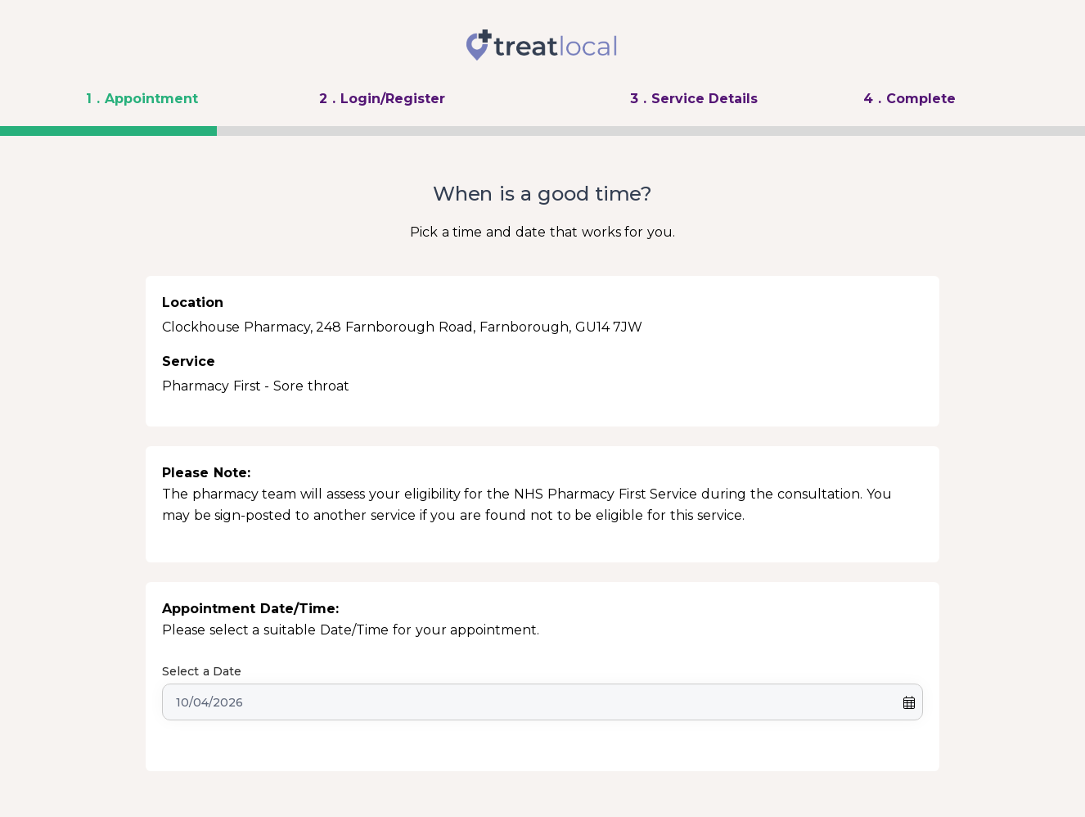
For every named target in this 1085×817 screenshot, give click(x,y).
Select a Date (202, 671)
